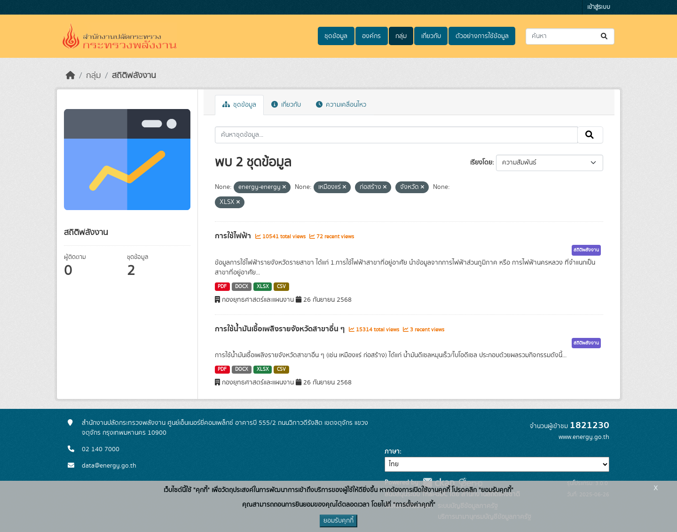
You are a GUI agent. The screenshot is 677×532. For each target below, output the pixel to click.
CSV (281, 286)
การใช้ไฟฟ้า (234, 236)
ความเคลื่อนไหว (341, 105)
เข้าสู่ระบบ (598, 7)
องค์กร (371, 36)
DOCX (241, 286)
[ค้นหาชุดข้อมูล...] (570, 36)
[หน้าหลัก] (70, 76)
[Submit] (605, 36)
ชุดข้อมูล (335, 36)
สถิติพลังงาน (134, 76)
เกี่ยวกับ (431, 36)
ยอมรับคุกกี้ (338, 520)
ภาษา (392, 451)
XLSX (263, 286)
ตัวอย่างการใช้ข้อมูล (482, 36)
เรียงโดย (481, 162)
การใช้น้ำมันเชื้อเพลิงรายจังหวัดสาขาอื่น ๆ (280, 329)
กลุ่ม (401, 36)
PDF (222, 286)
